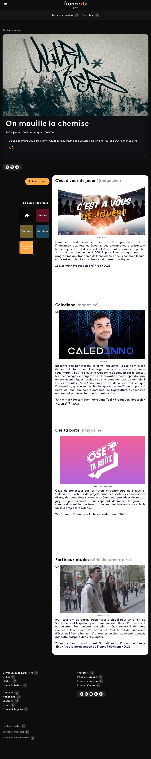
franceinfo (9, 697)
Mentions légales (11, 726)
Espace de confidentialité (16, 737)
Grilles (6, 677)
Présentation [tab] (37, 181)
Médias (7, 681)
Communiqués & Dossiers (18, 673)
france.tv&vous (86, 685)
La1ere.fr (8, 701)
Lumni (6, 705)
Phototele (88, 15)
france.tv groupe (87, 677)
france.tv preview (62, 15)
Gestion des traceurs (13, 732)
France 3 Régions (13, 709)
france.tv (8, 692)
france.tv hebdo (12, 685)
